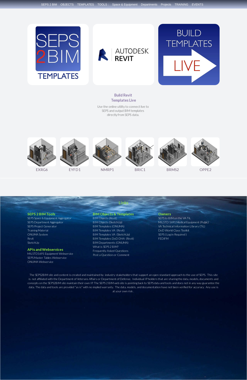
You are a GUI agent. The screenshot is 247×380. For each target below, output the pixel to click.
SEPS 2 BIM (49, 4)
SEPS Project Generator (42, 226)
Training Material (37, 230)
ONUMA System (37, 234)
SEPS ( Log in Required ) (172, 234)
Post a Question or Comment (111, 255)
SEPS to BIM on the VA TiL (174, 218)
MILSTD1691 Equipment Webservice (50, 253)
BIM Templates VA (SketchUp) (111, 234)
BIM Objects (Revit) (105, 218)
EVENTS (197, 4)
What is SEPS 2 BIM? (105, 246)
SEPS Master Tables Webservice (47, 257)
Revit (30, 238)
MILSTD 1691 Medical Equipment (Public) (183, 222)
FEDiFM (163, 238)
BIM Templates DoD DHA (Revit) (113, 238)
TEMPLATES (85, 4)
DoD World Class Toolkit (173, 230)
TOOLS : (103, 4)
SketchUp (33, 242)
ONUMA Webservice (40, 261)
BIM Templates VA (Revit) (109, 230)
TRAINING (181, 4)
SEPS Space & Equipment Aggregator (49, 218)
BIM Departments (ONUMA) (110, 242)
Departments (149, 4)
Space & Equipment (125, 4)
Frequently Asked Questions (110, 250)
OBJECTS (67, 4)
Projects (166, 4)
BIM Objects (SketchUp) (107, 222)
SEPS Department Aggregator (45, 222)
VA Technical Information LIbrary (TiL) (181, 226)
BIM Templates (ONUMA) (108, 226)
